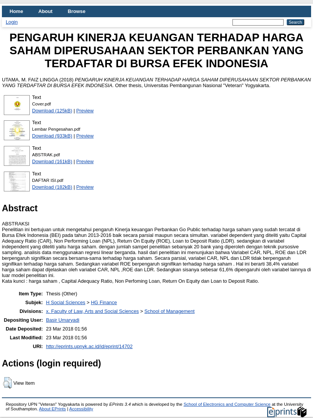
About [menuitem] (46, 11)
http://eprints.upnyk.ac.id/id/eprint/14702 (89, 346)
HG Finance (104, 302)
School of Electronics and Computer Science (227, 404)
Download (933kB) (52, 136)
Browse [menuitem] (77, 11)
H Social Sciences (65, 302)
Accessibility (81, 409)
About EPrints (52, 409)
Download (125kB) (52, 110)
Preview (85, 110)
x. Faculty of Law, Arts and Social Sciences (92, 311)
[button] (7, 383)
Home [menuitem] (16, 11)
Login (12, 22)
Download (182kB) (52, 187)
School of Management (169, 311)
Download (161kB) (52, 161)
